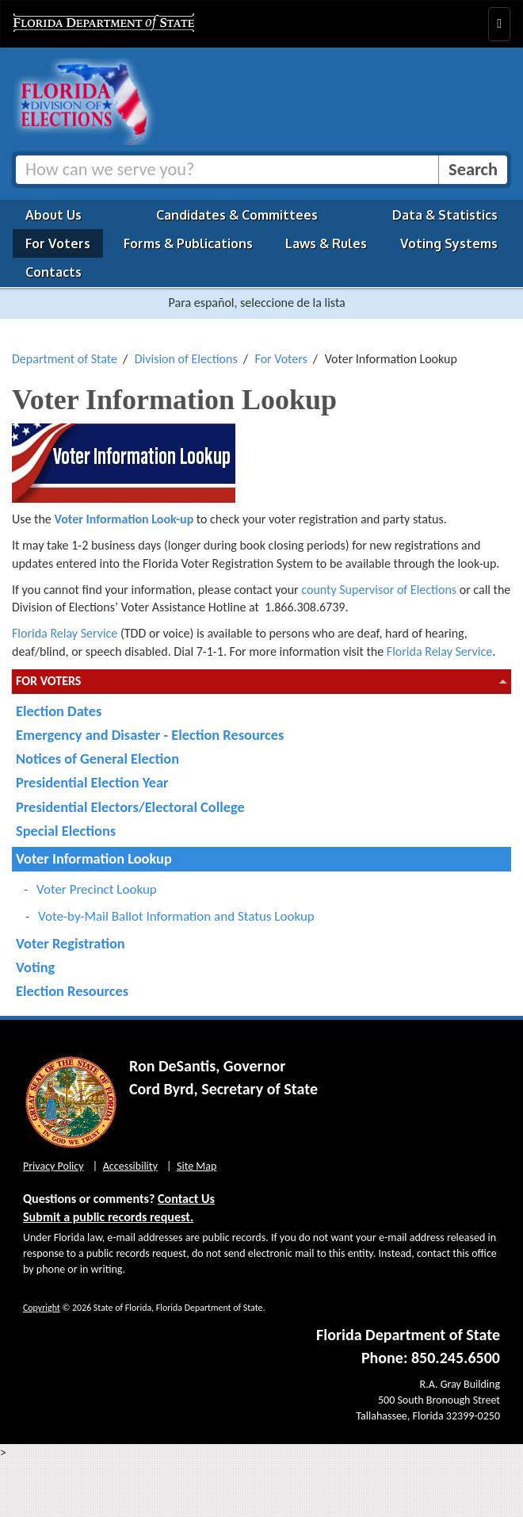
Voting (35, 967)
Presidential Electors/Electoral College (130, 807)
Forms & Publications (188, 243)
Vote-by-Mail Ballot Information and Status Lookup (176, 916)
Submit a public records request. (108, 1216)
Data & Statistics (445, 215)
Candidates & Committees (237, 215)
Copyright (41, 1307)
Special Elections (66, 831)
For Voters (57, 243)
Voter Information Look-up (123, 519)
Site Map (196, 1166)
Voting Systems (449, 243)
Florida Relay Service (64, 633)
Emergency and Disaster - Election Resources (150, 735)
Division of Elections (186, 358)
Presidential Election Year (92, 782)
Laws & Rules (326, 243)
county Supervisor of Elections (378, 589)
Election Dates (58, 711)
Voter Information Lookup (94, 858)
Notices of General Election (97, 758)
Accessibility (130, 1166)
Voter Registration (70, 943)
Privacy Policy (53, 1166)
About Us (53, 215)
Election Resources (72, 991)
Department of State (64, 358)
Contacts (53, 272)
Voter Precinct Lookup (96, 889)
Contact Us (186, 1198)
